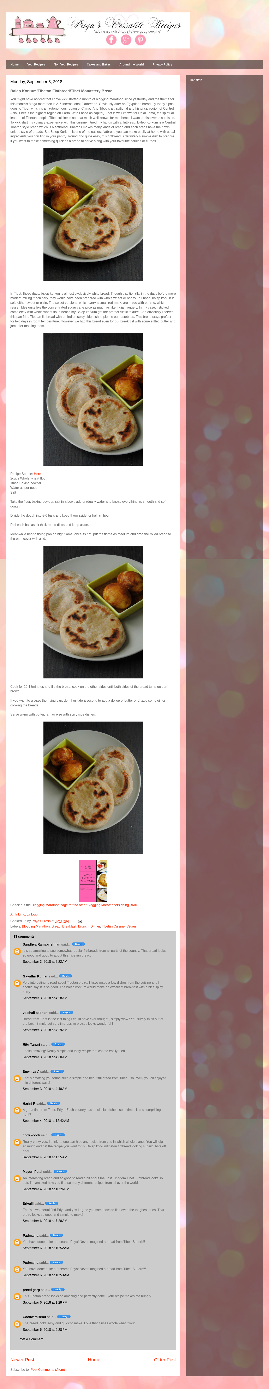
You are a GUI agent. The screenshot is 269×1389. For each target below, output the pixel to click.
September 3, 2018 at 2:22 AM (45, 961)
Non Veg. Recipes (66, 64)
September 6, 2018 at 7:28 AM (45, 1221)
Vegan (131, 926)
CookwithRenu (34, 1317)
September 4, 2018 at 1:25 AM (45, 1157)
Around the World (131, 64)
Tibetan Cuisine (113, 926)
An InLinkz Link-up (24, 914)
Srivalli (28, 1203)
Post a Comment (31, 1339)
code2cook (31, 1135)
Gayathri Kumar (35, 976)
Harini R (29, 1103)
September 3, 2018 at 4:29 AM (45, 1030)
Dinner (95, 926)
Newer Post (22, 1359)
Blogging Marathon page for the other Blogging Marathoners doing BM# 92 (86, 905)
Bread (56, 926)
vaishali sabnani (35, 1013)
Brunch (83, 926)
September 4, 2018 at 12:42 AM (46, 1121)
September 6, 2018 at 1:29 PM (45, 1302)
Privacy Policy (162, 64)
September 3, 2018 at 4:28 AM (45, 998)
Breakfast (69, 926)
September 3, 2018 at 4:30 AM (45, 1057)
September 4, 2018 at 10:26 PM (46, 1189)
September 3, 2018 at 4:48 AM (45, 1089)
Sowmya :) (31, 1071)
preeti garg (31, 1290)
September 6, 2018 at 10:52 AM (46, 1248)
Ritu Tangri (31, 1044)
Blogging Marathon (36, 926)
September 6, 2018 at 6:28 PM (45, 1329)
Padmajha (30, 1235)
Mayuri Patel (32, 1171)
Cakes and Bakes (99, 64)
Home (15, 64)
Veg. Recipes (36, 64)
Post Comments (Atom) (48, 1369)
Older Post (165, 1359)
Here (37, 474)
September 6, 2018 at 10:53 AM (46, 1275)
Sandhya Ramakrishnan (41, 944)
